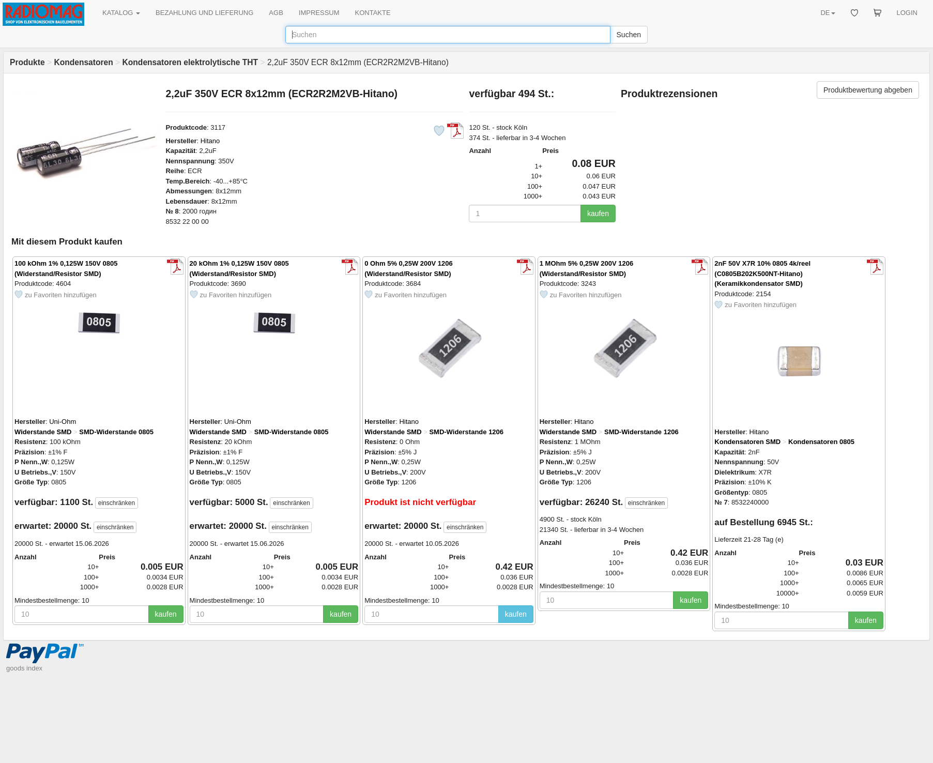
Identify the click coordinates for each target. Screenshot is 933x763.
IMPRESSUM (319, 13)
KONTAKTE (373, 13)
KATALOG (121, 13)
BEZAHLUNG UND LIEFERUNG (204, 13)
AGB (276, 13)
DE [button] (827, 13)
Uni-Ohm (62, 421)
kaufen (598, 213)
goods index (24, 668)
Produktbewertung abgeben (867, 90)
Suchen (629, 34)
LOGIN (907, 13)
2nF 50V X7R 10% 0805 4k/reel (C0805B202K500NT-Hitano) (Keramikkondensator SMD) (762, 273)
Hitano (210, 141)
